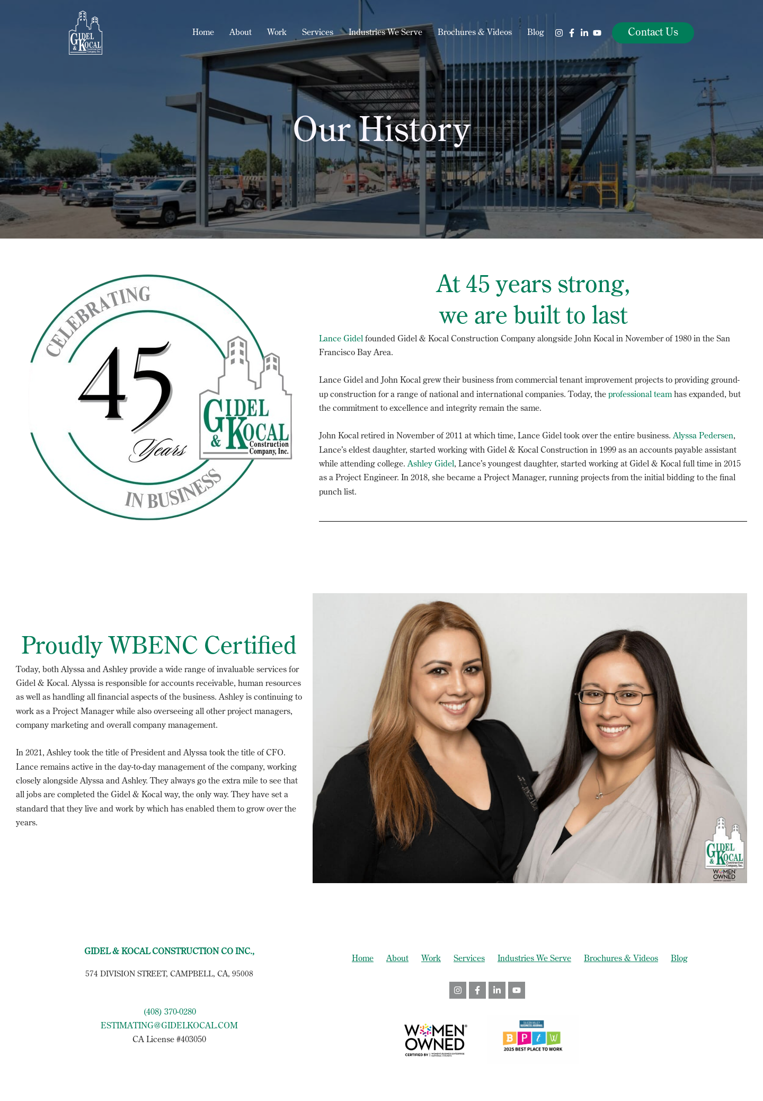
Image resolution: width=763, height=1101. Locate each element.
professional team (640, 395)
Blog (535, 33)
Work (277, 33)
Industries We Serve (385, 33)
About (240, 33)
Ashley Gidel (430, 464)
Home (203, 33)
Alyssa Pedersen (703, 436)
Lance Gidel (341, 339)
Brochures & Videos (475, 33)
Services (317, 33)
